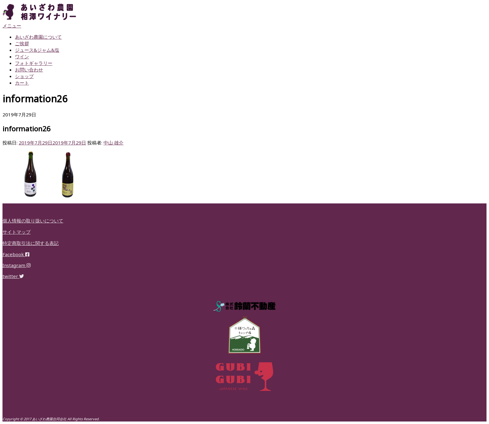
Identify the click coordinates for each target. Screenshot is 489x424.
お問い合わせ (29, 69)
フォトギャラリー (33, 63)
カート (22, 83)
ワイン (22, 56)
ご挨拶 (22, 43)
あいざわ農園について (38, 37)
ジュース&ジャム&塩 (37, 50)
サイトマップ (16, 232)
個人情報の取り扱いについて (32, 220)
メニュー (11, 25)
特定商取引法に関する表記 (30, 243)
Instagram (16, 265)
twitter (13, 276)
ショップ (24, 76)
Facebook (15, 254)
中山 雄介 (113, 142)
